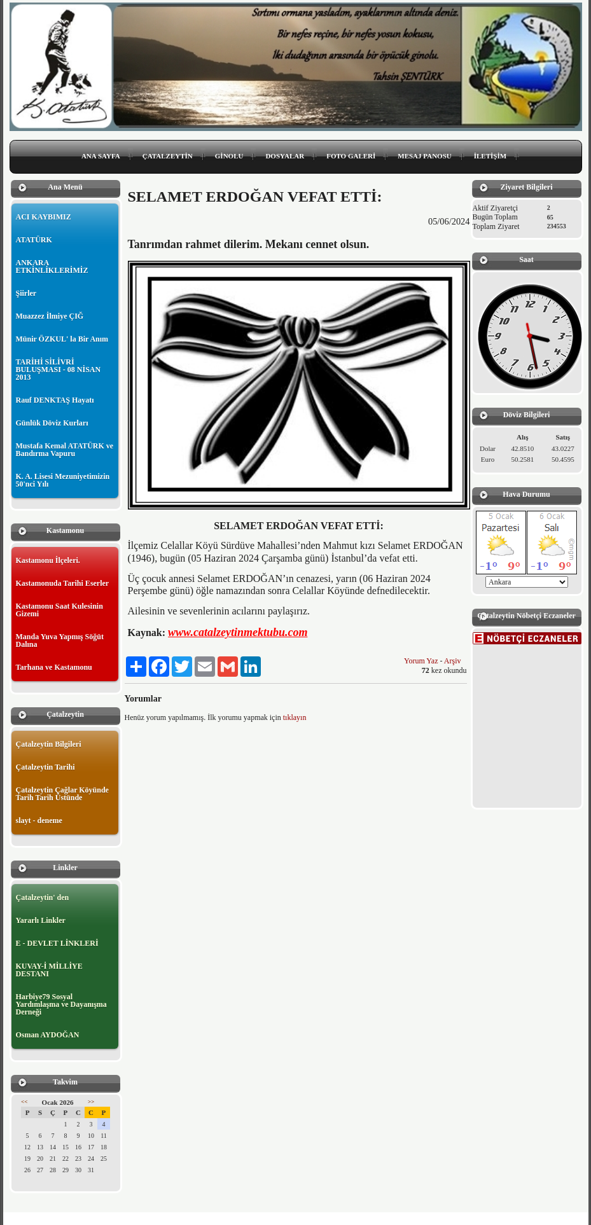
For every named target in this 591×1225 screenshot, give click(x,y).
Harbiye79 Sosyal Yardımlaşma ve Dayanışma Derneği (61, 1004)
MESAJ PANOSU (424, 156)
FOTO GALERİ (350, 156)
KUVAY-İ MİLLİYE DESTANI (49, 970)
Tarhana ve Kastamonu (54, 667)
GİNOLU (229, 156)
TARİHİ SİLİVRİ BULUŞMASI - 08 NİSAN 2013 (58, 369)
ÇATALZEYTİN (168, 156)
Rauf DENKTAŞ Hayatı (55, 400)
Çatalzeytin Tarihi (45, 767)
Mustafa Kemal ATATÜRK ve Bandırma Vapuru (65, 449)
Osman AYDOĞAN (48, 1034)
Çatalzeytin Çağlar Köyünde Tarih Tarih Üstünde (62, 794)
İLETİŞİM (490, 156)
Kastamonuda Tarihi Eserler (62, 583)
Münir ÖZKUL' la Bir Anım (62, 339)
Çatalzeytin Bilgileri (48, 744)
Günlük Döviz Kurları (52, 423)
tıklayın (295, 717)
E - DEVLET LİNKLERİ (57, 943)
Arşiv (452, 660)
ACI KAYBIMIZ (43, 216)
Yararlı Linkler (41, 920)
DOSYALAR (284, 156)
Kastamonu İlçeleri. (48, 560)
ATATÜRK (34, 239)
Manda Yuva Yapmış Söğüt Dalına (60, 640)
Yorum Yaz (421, 660)
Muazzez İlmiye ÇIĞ (50, 316)
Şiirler (26, 293)
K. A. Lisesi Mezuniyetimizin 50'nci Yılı (63, 480)
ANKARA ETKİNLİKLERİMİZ (52, 266)
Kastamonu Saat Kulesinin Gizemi (59, 610)
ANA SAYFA (100, 156)
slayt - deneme (39, 820)
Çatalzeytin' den (42, 897)
